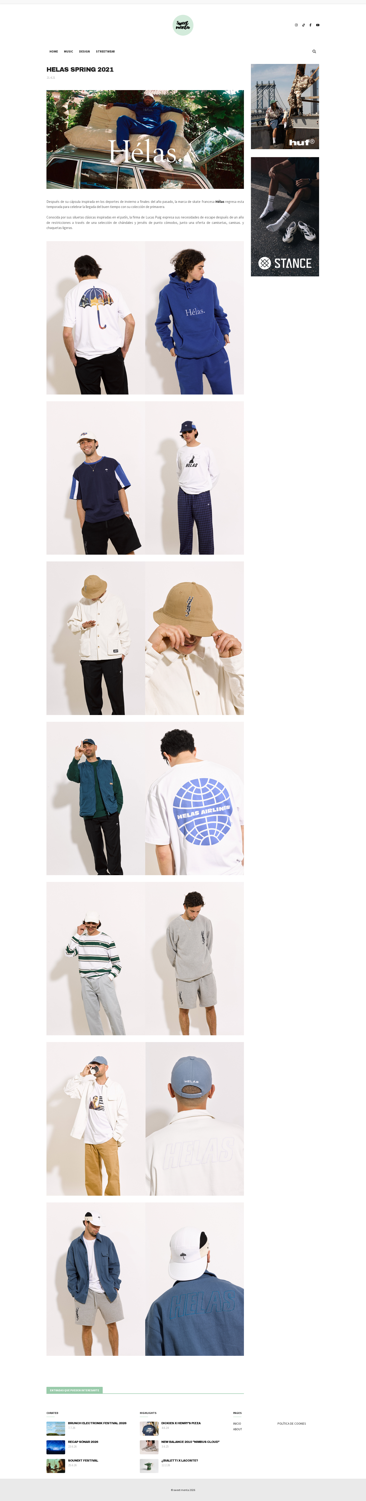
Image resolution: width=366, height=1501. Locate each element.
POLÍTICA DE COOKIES (292, 1424)
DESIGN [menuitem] (84, 51)
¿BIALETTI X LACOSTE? (179, 1460)
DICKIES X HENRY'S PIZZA (181, 1423)
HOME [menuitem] (53, 51)
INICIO (237, 1424)
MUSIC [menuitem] (68, 51)
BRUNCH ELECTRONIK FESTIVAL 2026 (97, 1423)
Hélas (219, 201)
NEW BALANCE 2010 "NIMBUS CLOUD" (190, 1442)
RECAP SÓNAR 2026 (83, 1442)
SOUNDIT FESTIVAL (83, 1460)
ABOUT (237, 1429)
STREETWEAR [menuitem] (105, 51)
